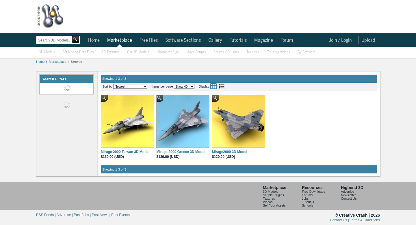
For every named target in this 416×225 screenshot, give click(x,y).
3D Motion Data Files (78, 52)
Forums (307, 195)
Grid (213, 86)
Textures (252, 52)
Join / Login (340, 40)
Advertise (347, 191)
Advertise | (65, 215)
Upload (368, 40)
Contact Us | (340, 220)
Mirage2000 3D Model (229, 152)
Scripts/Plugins (273, 195)
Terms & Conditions (365, 220)
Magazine (263, 40)
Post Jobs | (83, 215)
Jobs (305, 198)
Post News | (101, 215)
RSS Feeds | (46, 215)
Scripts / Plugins (226, 52)
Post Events (120, 215)
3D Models (47, 52)
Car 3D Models (138, 52)
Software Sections (183, 40)
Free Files (149, 40)
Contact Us (348, 198)
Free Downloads (313, 191)
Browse (76, 61)
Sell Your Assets (274, 205)
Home (94, 40)
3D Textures (110, 52)
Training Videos (278, 52)
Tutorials (238, 40)
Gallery (215, 40)
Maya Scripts (196, 52)
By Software (306, 52)
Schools (307, 205)
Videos (267, 202)
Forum (287, 40)
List (221, 86)
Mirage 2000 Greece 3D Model (180, 152)
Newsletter (348, 195)
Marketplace (119, 40)
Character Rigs (168, 52)
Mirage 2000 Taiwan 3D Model (125, 152)
